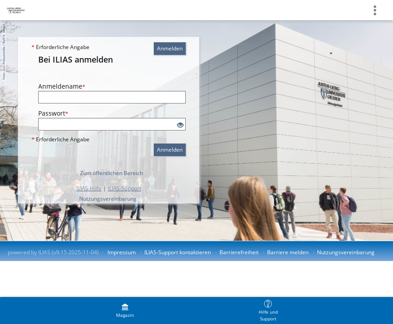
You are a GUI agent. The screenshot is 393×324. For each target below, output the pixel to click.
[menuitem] (125, 310)
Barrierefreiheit (239, 252)
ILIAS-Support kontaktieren (177, 252)
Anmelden (170, 48)
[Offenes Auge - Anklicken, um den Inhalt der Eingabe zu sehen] (180, 125)
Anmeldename (61, 86)
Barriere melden (287, 252)
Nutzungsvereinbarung (108, 198)
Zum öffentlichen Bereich (111, 173)
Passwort (53, 113)
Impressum (121, 252)
